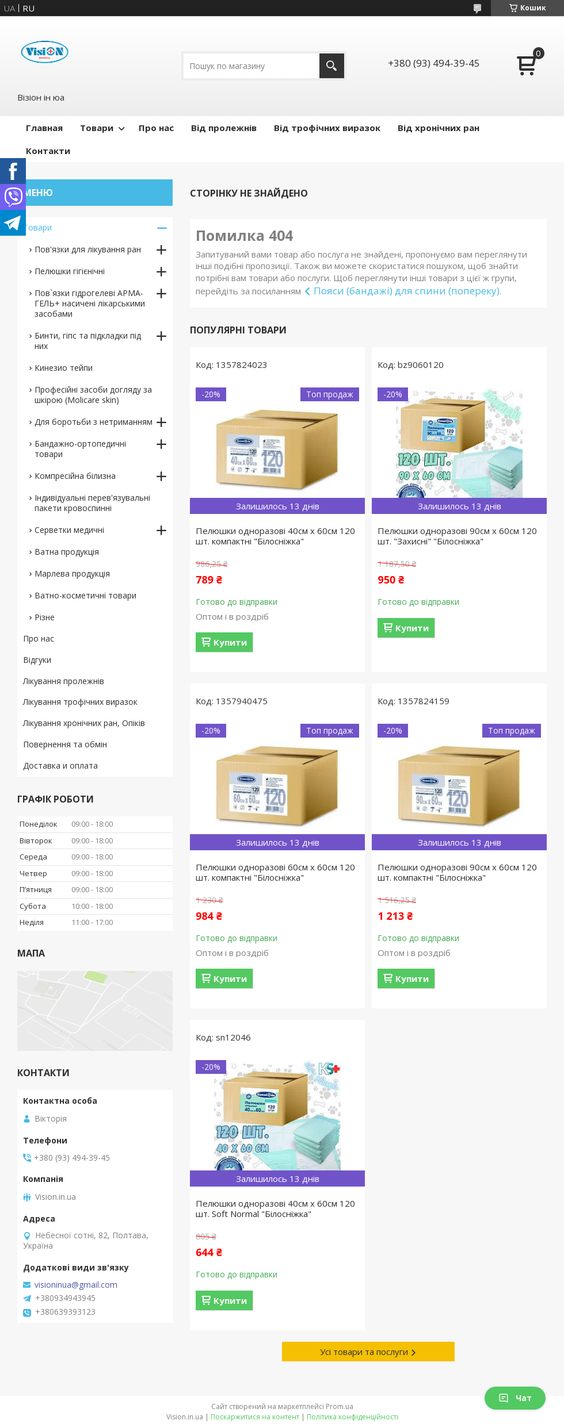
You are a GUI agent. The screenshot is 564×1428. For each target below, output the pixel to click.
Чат (515, 1397)
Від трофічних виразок (327, 127)
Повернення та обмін (65, 744)
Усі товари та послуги (364, 1351)
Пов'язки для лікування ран (88, 249)
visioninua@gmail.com (76, 1285)
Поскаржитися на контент (255, 1417)
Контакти (48, 150)
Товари (96, 127)
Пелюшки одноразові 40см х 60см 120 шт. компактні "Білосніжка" (275, 535)
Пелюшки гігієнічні (70, 271)
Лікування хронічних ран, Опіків (84, 722)
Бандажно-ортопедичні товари (80, 448)
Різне (45, 617)
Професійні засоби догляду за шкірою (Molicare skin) (93, 394)
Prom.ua (339, 1406)
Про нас (156, 127)
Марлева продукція (72, 573)
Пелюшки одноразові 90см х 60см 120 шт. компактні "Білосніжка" (457, 872)
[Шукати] (331, 65)
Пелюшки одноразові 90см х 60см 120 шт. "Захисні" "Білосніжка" (457, 535)
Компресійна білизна (75, 475)
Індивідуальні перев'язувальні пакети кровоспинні (92, 502)
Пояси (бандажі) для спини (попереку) (407, 290)
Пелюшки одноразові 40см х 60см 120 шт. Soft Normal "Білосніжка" (275, 1208)
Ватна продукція (67, 551)
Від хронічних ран (438, 127)
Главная (44, 127)
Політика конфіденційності (352, 1417)
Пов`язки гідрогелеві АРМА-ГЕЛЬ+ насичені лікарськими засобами (90, 303)
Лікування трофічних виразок (80, 701)
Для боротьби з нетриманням (94, 421)
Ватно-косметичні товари (85, 595)
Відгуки (37, 659)
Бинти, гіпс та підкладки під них (88, 340)
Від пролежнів (224, 127)
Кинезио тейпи (64, 367)
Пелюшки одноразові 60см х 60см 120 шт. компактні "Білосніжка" (275, 872)
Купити (230, 642)
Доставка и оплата (60, 765)
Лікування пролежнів (63, 680)
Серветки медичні (69, 529)
